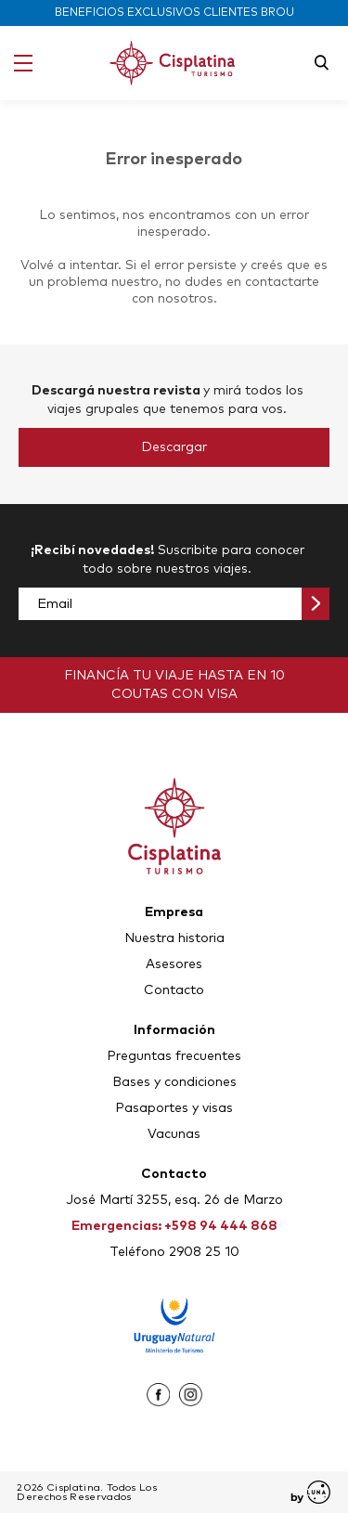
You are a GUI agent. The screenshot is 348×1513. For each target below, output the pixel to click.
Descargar (174, 447)
